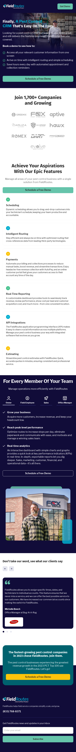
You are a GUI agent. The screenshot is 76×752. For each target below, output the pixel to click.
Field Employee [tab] (27, 400)
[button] (5, 568)
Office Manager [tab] (65, 400)
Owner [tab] (9, 400)
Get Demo (65, 6)
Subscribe (38, 739)
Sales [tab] (46, 400)
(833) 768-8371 (12, 711)
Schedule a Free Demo (38, 78)
